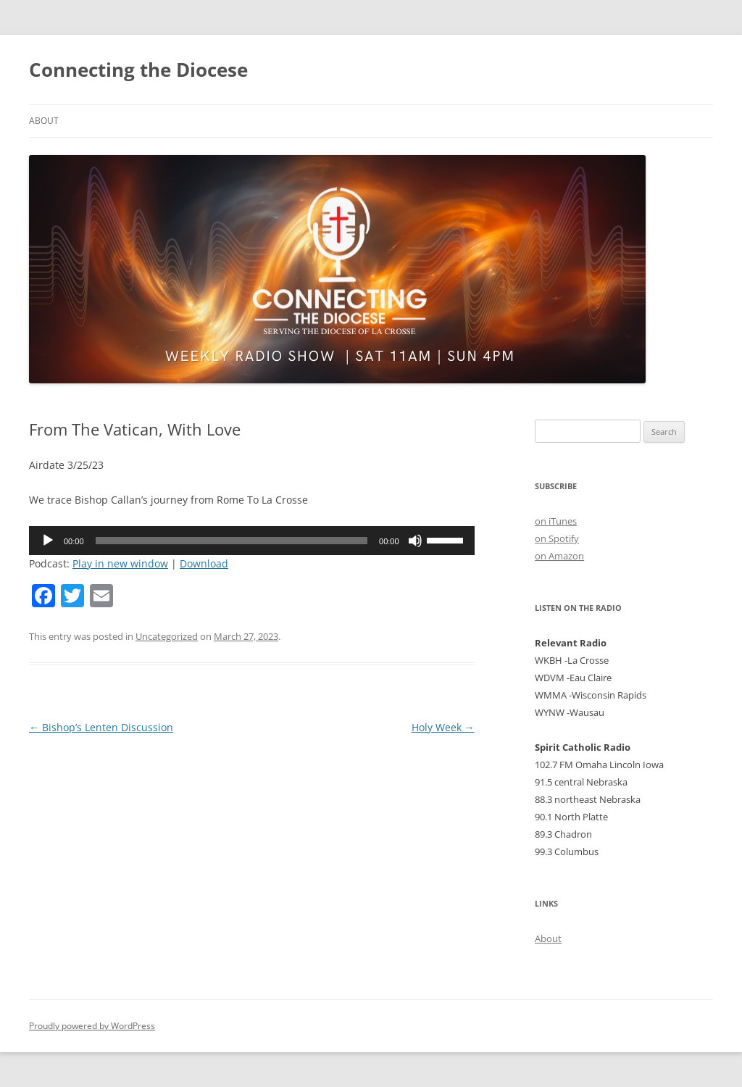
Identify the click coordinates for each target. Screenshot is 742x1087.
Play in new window (120, 563)
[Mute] (415, 540)
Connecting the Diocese (138, 70)
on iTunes (556, 521)
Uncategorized (167, 636)
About (44, 120)
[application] (252, 540)
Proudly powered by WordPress (92, 1026)
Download (204, 563)
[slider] (232, 540)
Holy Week (443, 727)
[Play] (48, 540)
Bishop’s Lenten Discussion (101, 727)
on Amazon (559, 555)
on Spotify (557, 538)
